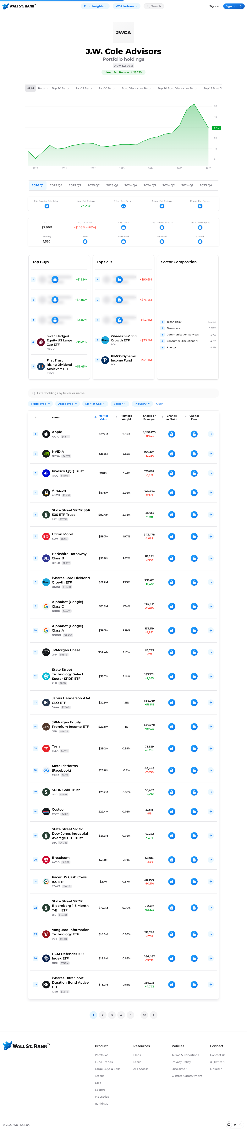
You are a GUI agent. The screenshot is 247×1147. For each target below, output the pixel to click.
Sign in (214, 6)
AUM (30, 88)
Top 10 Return (108, 88)
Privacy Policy (181, 1062)
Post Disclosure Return (138, 88)
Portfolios (101, 1055)
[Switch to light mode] (235, 1124)
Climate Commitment (187, 1076)
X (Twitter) (217, 1062)
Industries (102, 1096)
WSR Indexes (127, 6)
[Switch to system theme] (229, 1125)
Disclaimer (179, 1069)
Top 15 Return (85, 88)
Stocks (99, 1076)
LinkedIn (216, 1069)
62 (144, 1015)
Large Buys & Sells (107, 1069)
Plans (137, 1055)
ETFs (98, 1082)
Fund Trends (104, 1062)
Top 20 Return (61, 88)
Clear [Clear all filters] (159, 403)
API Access (140, 1069)
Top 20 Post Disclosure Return (179, 88)
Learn (137, 1062)
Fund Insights (95, 6)
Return (43, 88)
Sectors (100, 1089)
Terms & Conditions (185, 1055)
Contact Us (217, 1055)
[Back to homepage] (19, 6)
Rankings (101, 1103)
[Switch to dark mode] (241, 1125)
